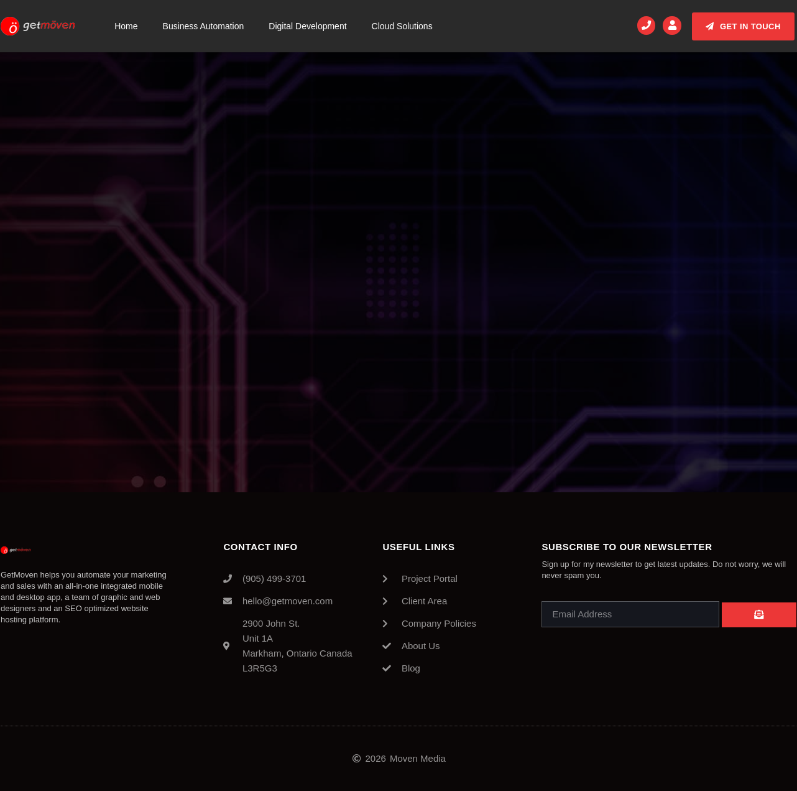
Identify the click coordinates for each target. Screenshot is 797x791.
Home (125, 26)
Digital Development (307, 26)
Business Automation (203, 26)
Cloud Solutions (402, 26)
